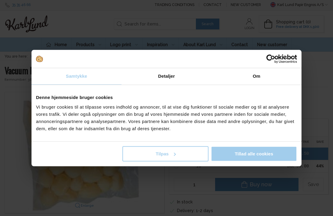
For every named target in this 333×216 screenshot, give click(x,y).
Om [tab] (256, 76)
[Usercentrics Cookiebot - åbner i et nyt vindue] (270, 58)
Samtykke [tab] (76, 76)
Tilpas (166, 153)
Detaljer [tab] (166, 76)
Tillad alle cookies (254, 153)
